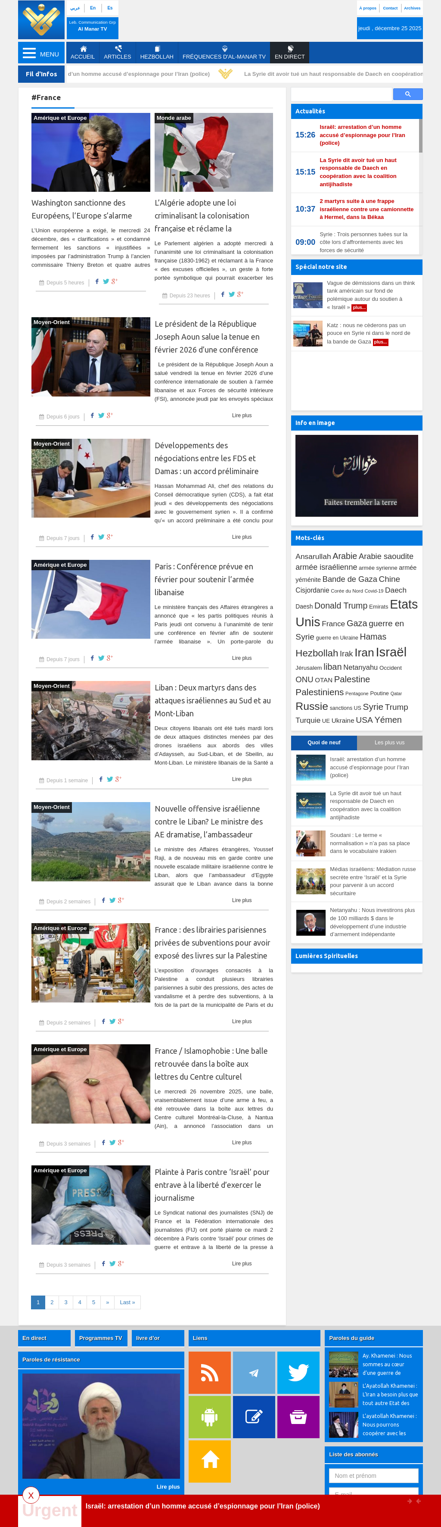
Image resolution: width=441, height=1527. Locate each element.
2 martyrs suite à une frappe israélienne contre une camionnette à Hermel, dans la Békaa (366, 209)
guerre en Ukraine (337, 638)
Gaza (357, 623)
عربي (75, 8)
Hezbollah (157, 52)
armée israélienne (326, 567)
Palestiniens (319, 692)
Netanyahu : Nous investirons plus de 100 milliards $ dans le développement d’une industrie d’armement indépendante (372, 922)
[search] (340, 95)
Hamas (373, 636)
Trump (396, 707)
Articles (117, 52)
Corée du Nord (347, 590)
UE (326, 721)
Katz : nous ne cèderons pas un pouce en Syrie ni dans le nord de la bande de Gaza (368, 334)
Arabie (344, 556)
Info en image (315, 422)
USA (364, 719)
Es (109, 8)
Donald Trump (340, 605)
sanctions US (345, 708)
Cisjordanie (312, 590)
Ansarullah (313, 556)
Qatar (396, 693)
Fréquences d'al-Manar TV (224, 52)
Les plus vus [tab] (389, 743)
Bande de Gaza (350, 579)
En (93, 8)
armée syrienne (378, 568)
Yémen (388, 719)
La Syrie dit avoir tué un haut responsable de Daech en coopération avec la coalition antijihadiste (358, 172)
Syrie (373, 707)
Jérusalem (308, 668)
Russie (311, 706)
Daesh (304, 606)
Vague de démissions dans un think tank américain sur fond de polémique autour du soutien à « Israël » (371, 296)
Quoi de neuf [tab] (323, 743)
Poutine (379, 693)
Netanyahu (360, 667)
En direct (34, 1338)
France (333, 623)
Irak (346, 653)
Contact (390, 8)
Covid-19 (374, 590)
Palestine (352, 679)
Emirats (378, 606)
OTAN (323, 680)
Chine (389, 579)
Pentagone (357, 693)
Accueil (83, 52)
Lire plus (242, 415)
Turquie (307, 720)
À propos (367, 8)
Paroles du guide (351, 1338)
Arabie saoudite (386, 556)
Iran (364, 652)
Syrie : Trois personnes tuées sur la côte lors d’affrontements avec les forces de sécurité (363, 242)
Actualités (310, 111)
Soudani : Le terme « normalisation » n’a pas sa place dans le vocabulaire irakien (370, 843)
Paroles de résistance (51, 1359)
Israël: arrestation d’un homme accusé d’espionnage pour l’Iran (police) (117, 74)
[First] (127, 1303)
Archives (412, 8)
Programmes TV (100, 1338)
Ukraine (343, 720)
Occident (390, 668)
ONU (304, 679)
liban (332, 666)
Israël (391, 652)
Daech (396, 590)
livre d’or (148, 1338)
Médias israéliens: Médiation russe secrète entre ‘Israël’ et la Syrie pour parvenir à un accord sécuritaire (373, 881)
